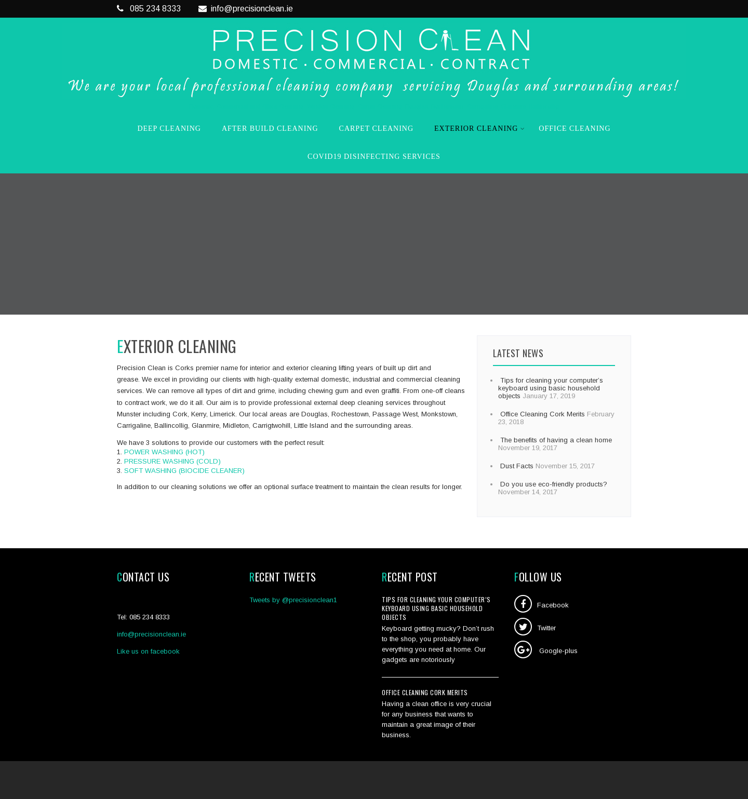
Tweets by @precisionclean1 (293, 600)
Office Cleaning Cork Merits (541, 414)
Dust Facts (515, 466)
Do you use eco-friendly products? (552, 484)
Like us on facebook (148, 651)
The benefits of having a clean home (555, 440)
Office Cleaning (574, 128)
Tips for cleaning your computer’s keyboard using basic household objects (550, 388)
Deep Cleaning (169, 128)
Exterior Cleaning (479, 128)
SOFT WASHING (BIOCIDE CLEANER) (184, 471)
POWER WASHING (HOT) (164, 452)
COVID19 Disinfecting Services (374, 156)
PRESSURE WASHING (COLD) (172, 461)
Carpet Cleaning (376, 128)
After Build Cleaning (270, 128)
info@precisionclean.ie (245, 8)
